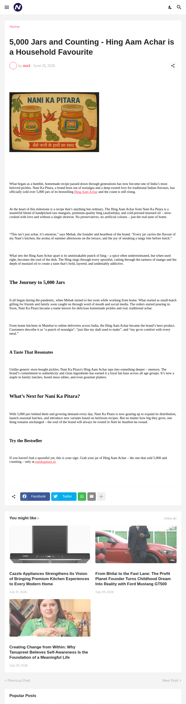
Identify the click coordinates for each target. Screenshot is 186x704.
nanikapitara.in (45, 461)
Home (14, 26)
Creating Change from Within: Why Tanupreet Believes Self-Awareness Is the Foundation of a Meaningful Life (48, 652)
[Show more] (101, 496)
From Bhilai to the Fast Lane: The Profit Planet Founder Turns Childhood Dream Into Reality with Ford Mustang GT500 (133, 578)
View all (170, 518)
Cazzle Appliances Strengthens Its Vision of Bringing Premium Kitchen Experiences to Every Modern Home (49, 578)
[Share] (173, 65)
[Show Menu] (6, 7)
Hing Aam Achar (85, 192)
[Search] (180, 7)
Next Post (170, 680)
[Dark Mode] (170, 7)
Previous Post (19, 680)
